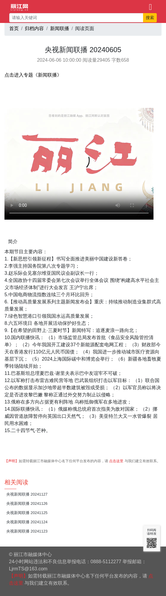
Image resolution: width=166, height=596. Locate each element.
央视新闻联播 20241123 (27, 531)
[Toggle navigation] (150, 7)
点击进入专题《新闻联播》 (33, 74)
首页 (14, 28)
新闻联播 (59, 28)
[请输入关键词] (76, 17)
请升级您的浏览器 (78, 164)
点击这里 (116, 461)
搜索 (150, 17)
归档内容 (34, 28)
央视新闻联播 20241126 (27, 503)
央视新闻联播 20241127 (27, 494)
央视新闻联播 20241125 (27, 512)
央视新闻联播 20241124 (27, 522)
